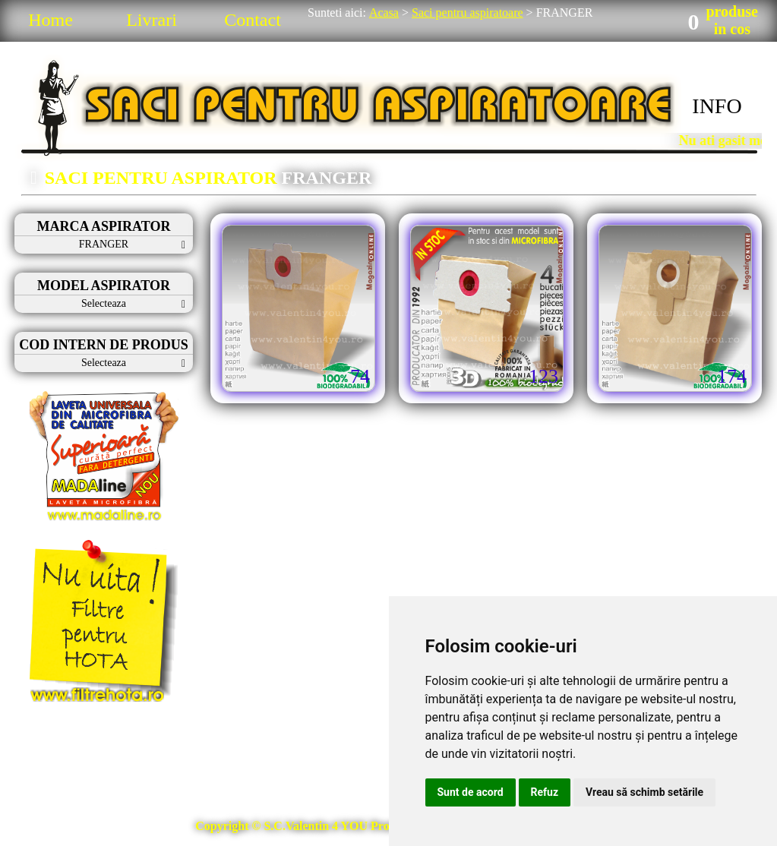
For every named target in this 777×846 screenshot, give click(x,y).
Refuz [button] (545, 792)
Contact (252, 20)
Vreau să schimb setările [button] (644, 792)
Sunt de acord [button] (470, 792)
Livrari (151, 20)
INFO (716, 106)
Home (50, 20)
